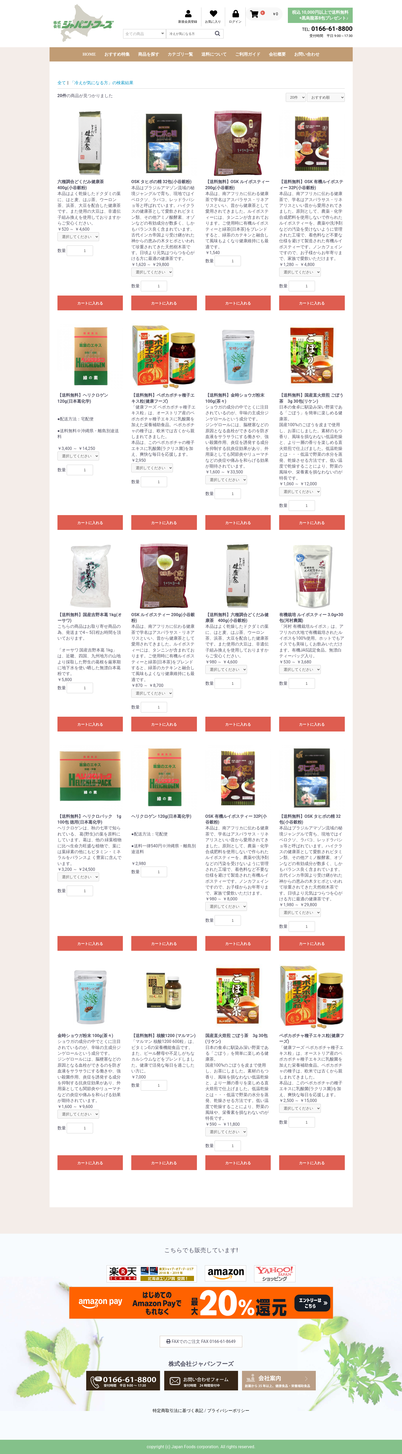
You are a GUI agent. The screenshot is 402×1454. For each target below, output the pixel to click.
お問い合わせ (306, 54)
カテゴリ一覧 (180, 54)
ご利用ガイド (247, 54)
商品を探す (148, 54)
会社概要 (277, 54)
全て (61, 82)
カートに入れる (90, 303)
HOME (89, 54)
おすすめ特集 (117, 54)
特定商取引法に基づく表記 (178, 1410)
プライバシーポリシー (228, 1410)
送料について (214, 54)
